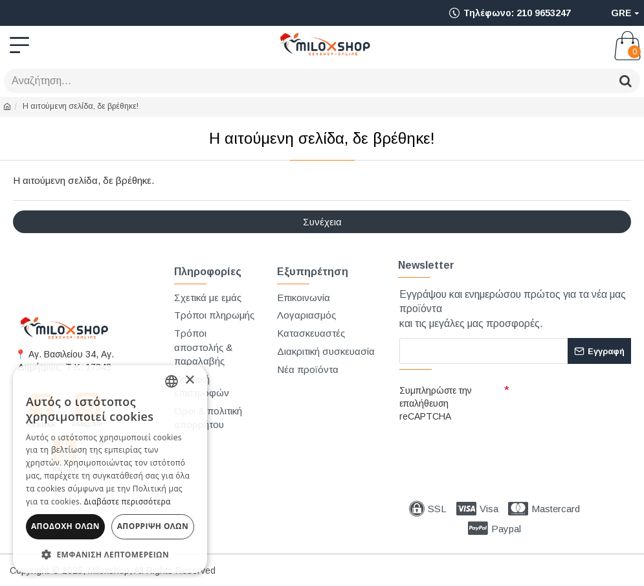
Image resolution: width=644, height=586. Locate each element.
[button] (110, 554)
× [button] (189, 380)
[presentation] (490, 449)
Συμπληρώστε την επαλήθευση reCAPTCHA (435, 403)
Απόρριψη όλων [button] (152, 526)
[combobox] (171, 381)
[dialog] (110, 469)
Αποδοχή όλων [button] (65, 526)
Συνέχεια (322, 221)
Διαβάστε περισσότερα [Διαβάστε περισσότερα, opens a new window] (127, 501)
